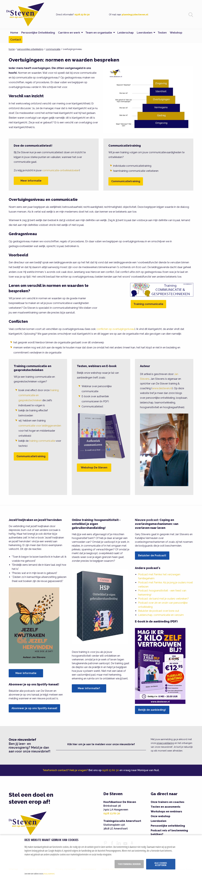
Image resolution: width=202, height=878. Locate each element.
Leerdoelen (158, 820)
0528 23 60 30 (82, 14)
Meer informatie (31, 180)
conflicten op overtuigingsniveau (115, 329)
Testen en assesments (165, 806)
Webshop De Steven (94, 467)
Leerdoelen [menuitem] (144, 32)
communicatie (53, 49)
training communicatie (42, 440)
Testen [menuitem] (162, 32)
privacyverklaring (165, 743)
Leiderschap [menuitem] (125, 32)
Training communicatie (148, 304)
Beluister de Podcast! (152, 555)
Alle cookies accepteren (160, 864)
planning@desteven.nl (135, 14)
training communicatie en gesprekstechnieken (38, 395)
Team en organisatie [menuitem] (98, 32)
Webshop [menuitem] (176, 32)
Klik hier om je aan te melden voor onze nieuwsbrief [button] (101, 744)
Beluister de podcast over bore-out (158, 610)
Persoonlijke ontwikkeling (168, 825)
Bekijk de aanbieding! (152, 709)
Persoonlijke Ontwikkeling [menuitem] (38, 32)
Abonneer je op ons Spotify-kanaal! (34, 708)
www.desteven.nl (162, 388)
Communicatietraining (125, 181)
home (12, 49)
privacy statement (48, 873)
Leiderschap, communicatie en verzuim (161, 614)
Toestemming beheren (129, 864)
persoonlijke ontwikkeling (30, 49)
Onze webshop (160, 816)
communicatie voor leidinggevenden (39, 425)
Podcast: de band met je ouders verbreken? (163, 598)
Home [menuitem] (14, 32)
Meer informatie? (89, 688)
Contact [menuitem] (15, 39)
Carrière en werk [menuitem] (69, 32)
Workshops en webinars (166, 811)
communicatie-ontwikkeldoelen (60, 170)
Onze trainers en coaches (167, 802)
